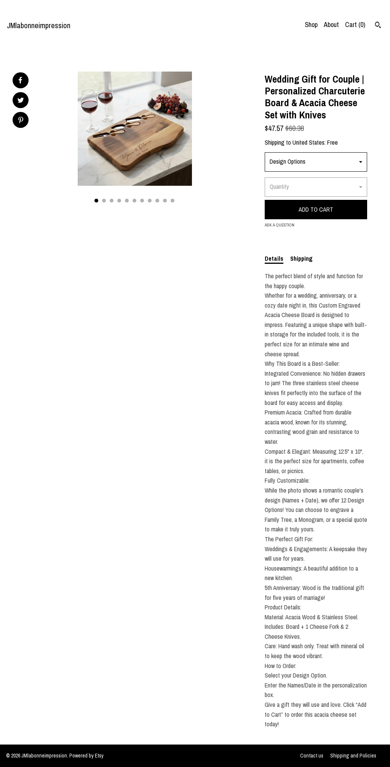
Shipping (301, 258)
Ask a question (279, 225)
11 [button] (172, 201)
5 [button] (127, 201)
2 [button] (104, 201)
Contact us (311, 755)
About (331, 24)
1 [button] (96, 201)
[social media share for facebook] (20, 80)
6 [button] (134, 201)
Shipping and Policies (353, 755)
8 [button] (150, 201)
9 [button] (157, 201)
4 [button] (119, 201)
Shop (311, 24)
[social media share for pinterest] (21, 121)
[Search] (378, 26)
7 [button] (142, 201)
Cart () (355, 24)
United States (308, 142)
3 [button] (111, 201)
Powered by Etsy (86, 755)
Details (274, 258)
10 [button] (165, 201)
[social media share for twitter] (21, 101)
